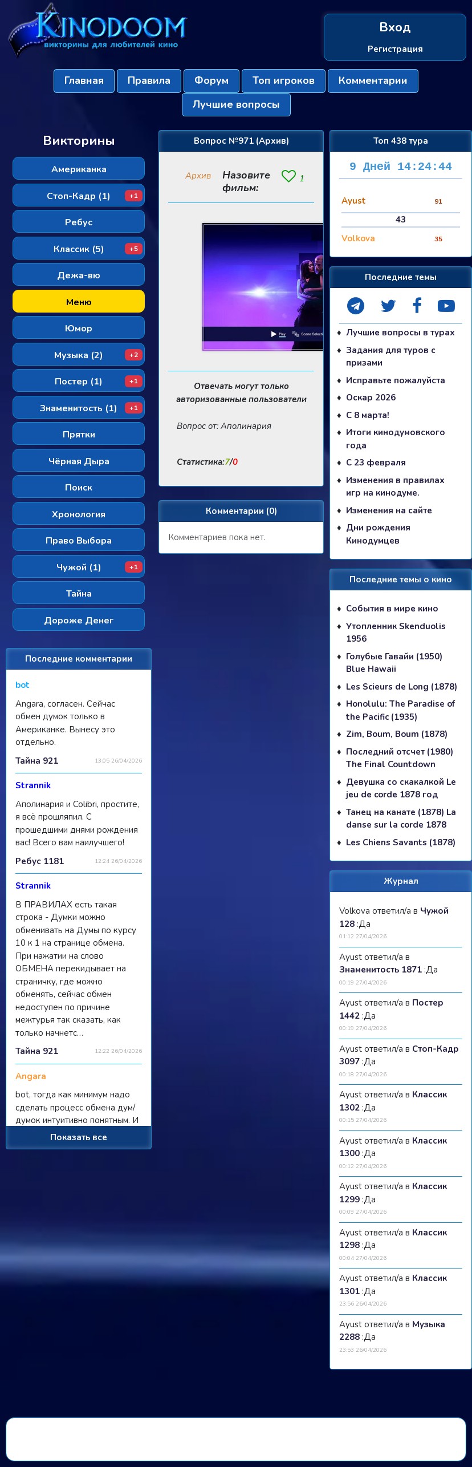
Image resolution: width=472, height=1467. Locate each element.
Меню (79, 302)
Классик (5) (98, 249)
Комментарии (373, 80)
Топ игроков (284, 80)
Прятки (79, 434)
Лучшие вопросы (236, 104)
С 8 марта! (367, 415)
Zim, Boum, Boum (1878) (396, 734)
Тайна (79, 593)
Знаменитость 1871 (380, 969)
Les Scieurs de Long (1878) (401, 686)
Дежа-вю (78, 275)
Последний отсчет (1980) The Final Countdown (399, 758)
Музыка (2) (98, 355)
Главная (84, 80)
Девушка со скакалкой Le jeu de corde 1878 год (401, 788)
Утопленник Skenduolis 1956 (396, 633)
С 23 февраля (376, 462)
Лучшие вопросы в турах (400, 332)
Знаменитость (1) (91, 408)
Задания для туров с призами (391, 357)
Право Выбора (79, 540)
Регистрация (395, 49)
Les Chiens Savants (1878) (400, 842)
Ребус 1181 (39, 861)
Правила (149, 80)
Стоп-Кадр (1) (95, 196)
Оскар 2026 (371, 397)
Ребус (78, 222)
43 (401, 219)
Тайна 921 (36, 761)
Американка (79, 169)
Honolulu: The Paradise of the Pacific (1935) (400, 710)
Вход (395, 27)
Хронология (78, 514)
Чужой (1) (99, 567)
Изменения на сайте (389, 510)
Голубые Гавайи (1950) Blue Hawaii (394, 663)
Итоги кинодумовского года (395, 439)
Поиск (78, 487)
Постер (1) (99, 381)
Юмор (78, 328)
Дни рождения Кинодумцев (378, 534)
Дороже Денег (78, 620)
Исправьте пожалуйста (395, 380)
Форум (211, 80)
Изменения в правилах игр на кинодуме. (395, 487)
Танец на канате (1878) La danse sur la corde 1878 (401, 819)
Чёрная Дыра (78, 461)
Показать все (78, 1137)
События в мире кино (392, 608)
